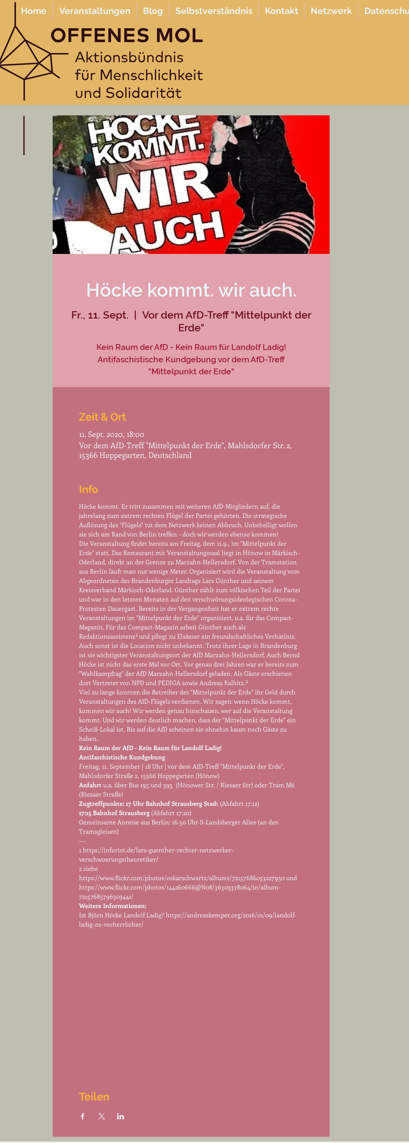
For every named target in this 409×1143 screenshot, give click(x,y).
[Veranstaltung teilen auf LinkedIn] (120, 1116)
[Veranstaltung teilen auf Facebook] (82, 1116)
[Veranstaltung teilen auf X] (101, 1116)
